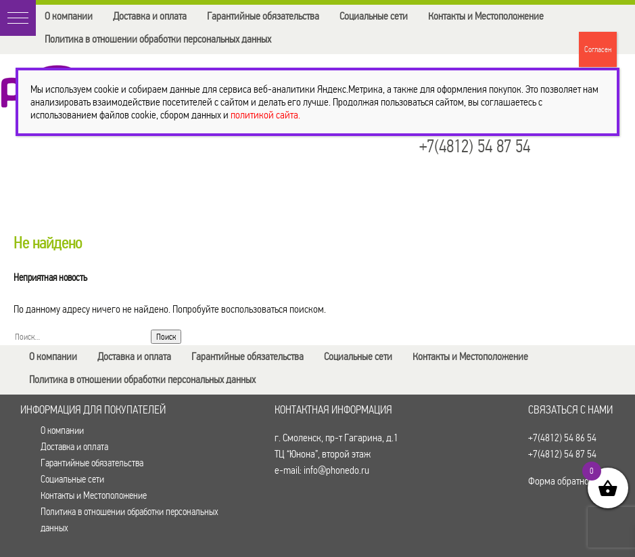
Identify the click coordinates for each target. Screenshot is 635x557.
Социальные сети (373, 15)
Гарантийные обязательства (263, 15)
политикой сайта (264, 114)
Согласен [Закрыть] (597, 49)
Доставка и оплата (150, 15)
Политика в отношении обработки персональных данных (158, 38)
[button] (18, 18)
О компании (69, 15)
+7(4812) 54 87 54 (474, 146)
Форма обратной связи (573, 480)
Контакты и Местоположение (486, 15)
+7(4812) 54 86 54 (562, 437)
